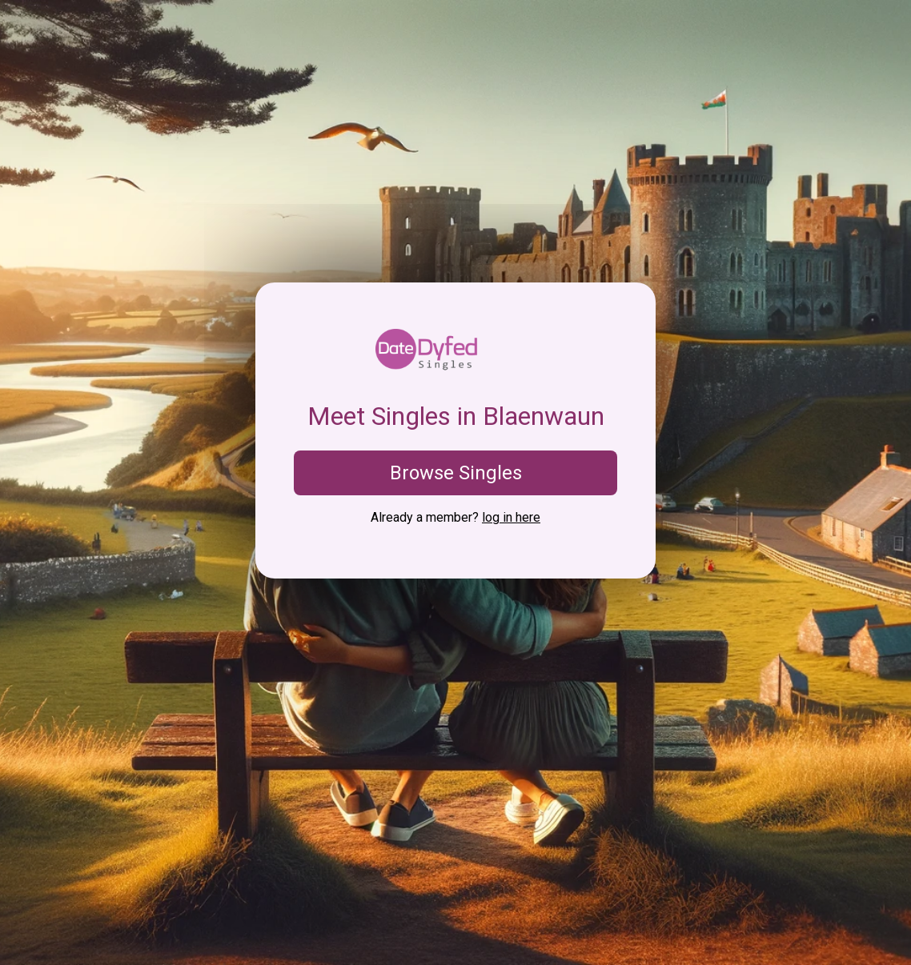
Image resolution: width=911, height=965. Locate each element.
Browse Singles (456, 473)
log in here (511, 517)
